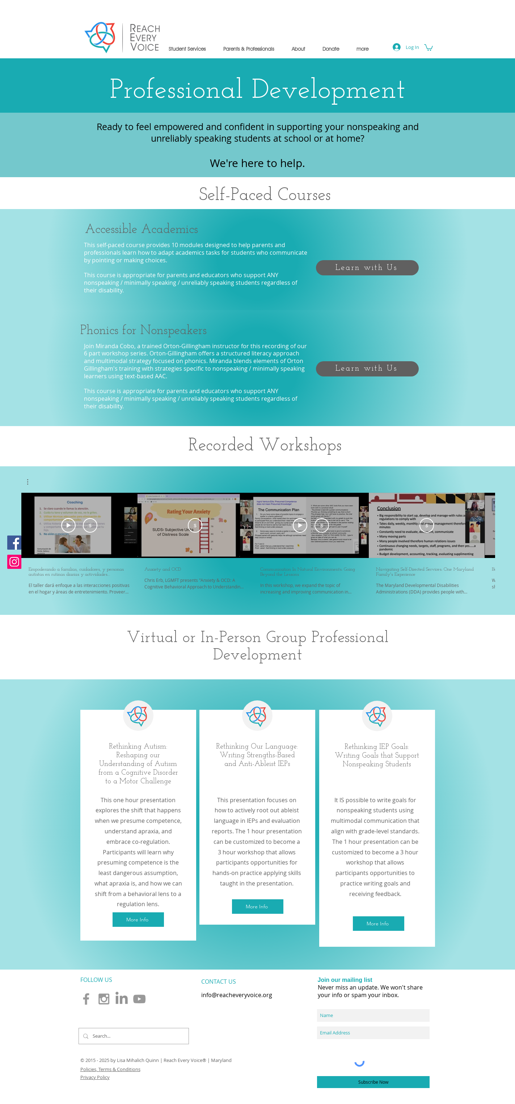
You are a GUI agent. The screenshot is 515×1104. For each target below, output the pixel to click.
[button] (187, 48)
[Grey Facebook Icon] (86, 999)
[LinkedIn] (121, 999)
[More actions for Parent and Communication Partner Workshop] (31, 482)
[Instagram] (14, 562)
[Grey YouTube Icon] (139, 999)
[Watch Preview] (68, 525)
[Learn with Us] (367, 267)
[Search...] (133, 1036)
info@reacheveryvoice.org (236, 995)
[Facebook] (14, 543)
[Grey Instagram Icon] (103, 999)
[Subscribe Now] (373, 1082)
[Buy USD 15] (90, 525)
